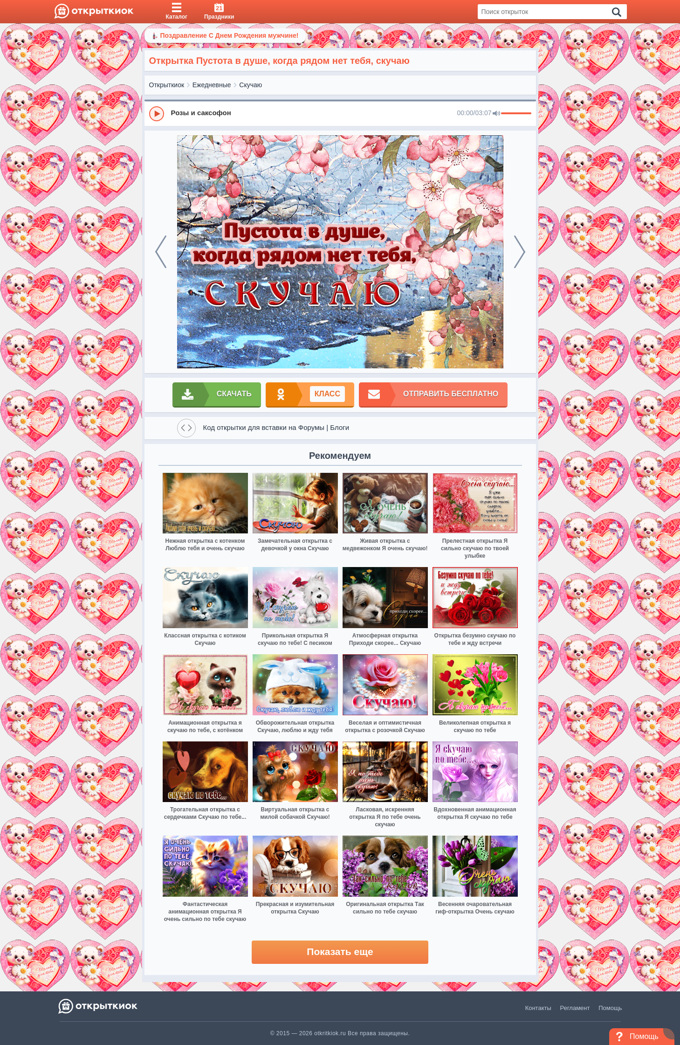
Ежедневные (211, 85)
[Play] (156, 113)
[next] (520, 251)
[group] (340, 113)
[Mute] (496, 113)
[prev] (161, 251)
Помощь (610, 1007)
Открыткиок (167, 85)
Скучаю (250, 85)
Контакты (538, 1007)
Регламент (575, 1007)
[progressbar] (516, 114)
